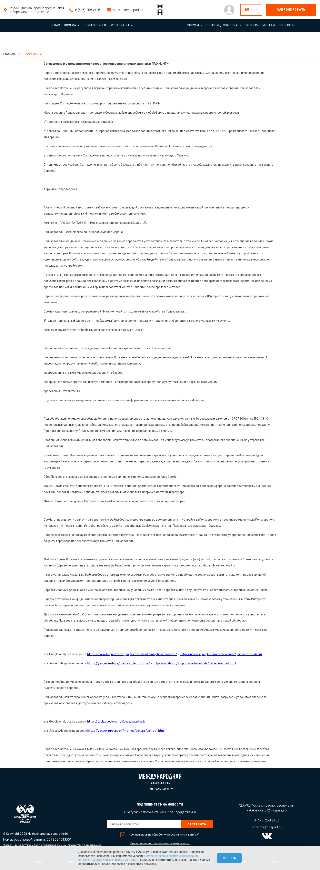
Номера (70, 25)
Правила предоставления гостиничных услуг (160, 843)
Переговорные (95, 25)
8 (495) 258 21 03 (88, 10)
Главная (9, 54)
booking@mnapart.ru (128, 10)
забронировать (291, 9)
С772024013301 (59, 839)
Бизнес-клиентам (260, 25)
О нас (55, 25)
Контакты (286, 25)
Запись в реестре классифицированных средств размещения (52, 845)
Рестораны (120, 25)
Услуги (193, 25)
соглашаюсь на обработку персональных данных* (165, 834)
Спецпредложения (222, 25)
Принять (229, 858)
